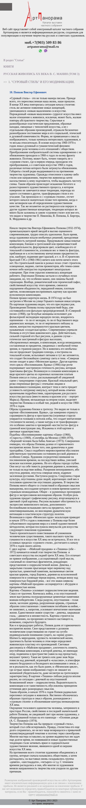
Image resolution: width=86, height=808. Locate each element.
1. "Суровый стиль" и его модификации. (41, 82)
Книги (8, 66)
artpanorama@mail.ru (47, 794)
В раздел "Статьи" (13, 60)
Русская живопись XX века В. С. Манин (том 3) (41, 74)
